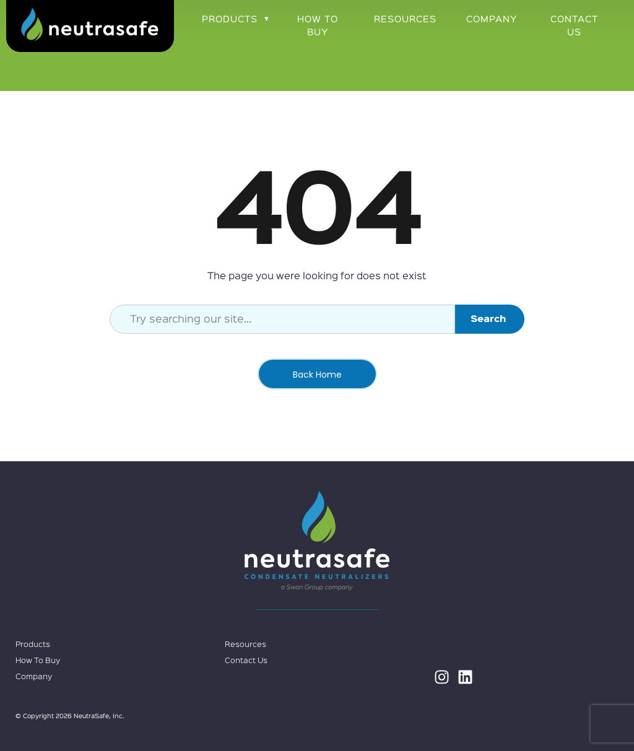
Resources (405, 19)
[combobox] (282, 319)
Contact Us (574, 26)
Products (230, 19)
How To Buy (317, 26)
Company (491, 19)
